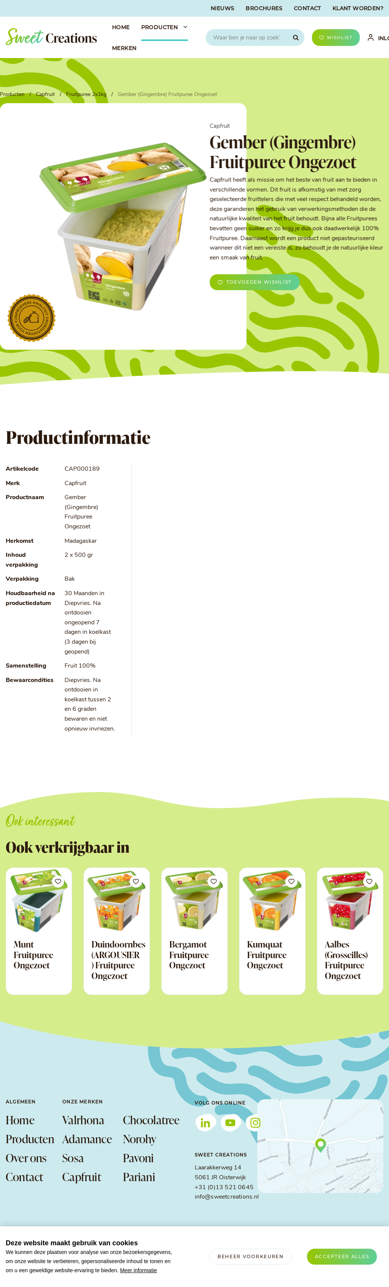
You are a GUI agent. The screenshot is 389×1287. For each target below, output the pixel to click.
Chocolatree (149, 1120)
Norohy (140, 1139)
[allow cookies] (342, 1257)
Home (20, 1120)
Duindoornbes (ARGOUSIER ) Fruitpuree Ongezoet (118, 960)
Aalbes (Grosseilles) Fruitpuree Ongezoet (346, 960)
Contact (24, 1177)
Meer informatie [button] (138, 1270)
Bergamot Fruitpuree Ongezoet (189, 954)
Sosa (73, 1158)
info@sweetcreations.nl (227, 1197)
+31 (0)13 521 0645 (224, 1188)
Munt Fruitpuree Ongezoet (33, 954)
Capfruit (81, 1177)
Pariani (139, 1177)
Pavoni (138, 1158)
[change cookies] (250, 1257)
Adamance (87, 1139)
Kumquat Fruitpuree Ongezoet (267, 954)
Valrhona (83, 1120)
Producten (30, 1139)
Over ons (26, 1158)
